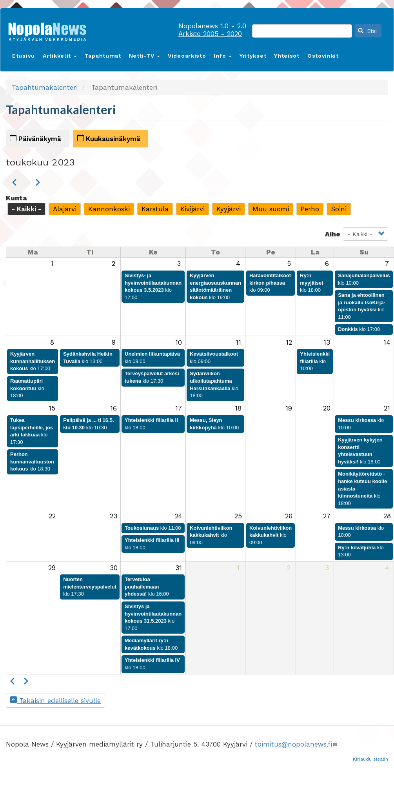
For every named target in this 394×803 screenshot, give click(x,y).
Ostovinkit (323, 56)
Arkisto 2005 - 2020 (210, 34)
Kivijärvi (192, 209)
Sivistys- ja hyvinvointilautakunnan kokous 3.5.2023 (153, 283)
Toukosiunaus (142, 528)
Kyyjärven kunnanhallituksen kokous (32, 361)
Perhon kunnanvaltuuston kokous (32, 461)
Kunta (16, 198)
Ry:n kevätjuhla (357, 547)
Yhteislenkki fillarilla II (151, 420)
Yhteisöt (287, 56)
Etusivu (23, 56)
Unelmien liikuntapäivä (152, 354)
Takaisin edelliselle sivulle (55, 701)
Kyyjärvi (228, 209)
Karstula (155, 209)
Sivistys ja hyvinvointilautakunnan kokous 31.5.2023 (153, 613)
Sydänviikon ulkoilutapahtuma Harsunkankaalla (211, 381)
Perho (310, 209)
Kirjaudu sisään (370, 759)
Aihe (332, 234)
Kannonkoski (109, 209)
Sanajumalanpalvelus (364, 275)
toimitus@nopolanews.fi (296, 744)
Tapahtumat (103, 56)
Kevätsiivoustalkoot (214, 354)
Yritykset (253, 56)
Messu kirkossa (357, 420)
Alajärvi (64, 209)
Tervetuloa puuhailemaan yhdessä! (142, 586)
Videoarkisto (187, 56)
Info (223, 56)
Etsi (367, 31)
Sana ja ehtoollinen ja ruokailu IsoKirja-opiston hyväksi (361, 302)
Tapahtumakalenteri (45, 87)
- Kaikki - (26, 209)
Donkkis (348, 329)
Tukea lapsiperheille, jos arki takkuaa (31, 427)
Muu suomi (270, 209)
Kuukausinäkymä (108, 138)
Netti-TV (144, 56)
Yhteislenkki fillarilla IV (152, 660)
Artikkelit (60, 56)
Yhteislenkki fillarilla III (152, 540)
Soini (339, 209)
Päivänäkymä (35, 138)
